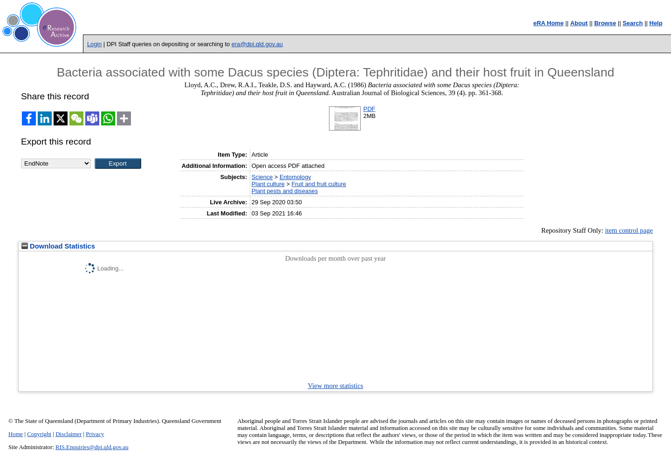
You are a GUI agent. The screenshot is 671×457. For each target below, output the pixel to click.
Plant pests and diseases (285, 190)
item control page (629, 230)
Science (262, 176)
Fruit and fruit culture (319, 183)
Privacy (95, 434)
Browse (605, 23)
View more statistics (335, 385)
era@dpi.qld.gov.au (257, 44)
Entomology (295, 176)
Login (94, 44)
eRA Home (548, 23)
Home (15, 434)
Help (656, 23)
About (579, 23)
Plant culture (268, 183)
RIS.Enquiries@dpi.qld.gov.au (92, 447)
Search (633, 23)
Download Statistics (58, 246)
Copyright (39, 434)
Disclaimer (68, 434)
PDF (369, 108)
